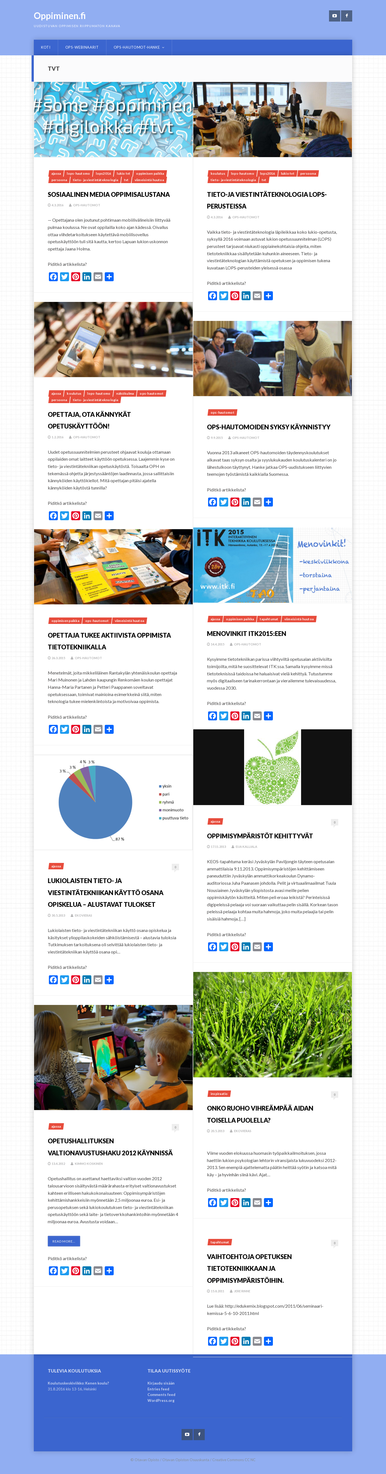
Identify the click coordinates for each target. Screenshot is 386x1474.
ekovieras (86, 927)
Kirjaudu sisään (161, 1383)
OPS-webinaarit (82, 47)
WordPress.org (161, 1400)
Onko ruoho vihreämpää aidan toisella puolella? (256, 1118)
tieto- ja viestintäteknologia (95, 180)
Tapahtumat (269, 619)
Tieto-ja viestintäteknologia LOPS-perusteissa (262, 205)
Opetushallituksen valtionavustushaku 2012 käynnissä (104, 1151)
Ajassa (56, 173)
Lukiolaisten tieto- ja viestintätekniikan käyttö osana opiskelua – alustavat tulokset (112, 897)
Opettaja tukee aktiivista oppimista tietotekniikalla (101, 645)
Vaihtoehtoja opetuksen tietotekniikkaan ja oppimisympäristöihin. (272, 1267)
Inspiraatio (219, 1094)
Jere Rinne (245, 1291)
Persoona (59, 180)
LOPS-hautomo (78, 173)
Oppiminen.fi (60, 15)
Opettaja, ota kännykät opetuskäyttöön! (111, 419)
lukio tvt (123, 173)
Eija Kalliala (249, 859)
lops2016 (103, 173)
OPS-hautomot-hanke (137, 47)
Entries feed (158, 1389)
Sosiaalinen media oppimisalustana (96, 199)
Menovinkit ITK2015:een (268, 632)
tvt (126, 180)
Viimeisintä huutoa (149, 180)
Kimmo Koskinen (92, 1175)
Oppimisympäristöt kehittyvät (257, 840)
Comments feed (161, 1394)
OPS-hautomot (89, 217)
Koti (46, 47)
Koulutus (218, 173)
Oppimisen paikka (150, 173)
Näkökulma (125, 393)
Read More (64, 1253)
